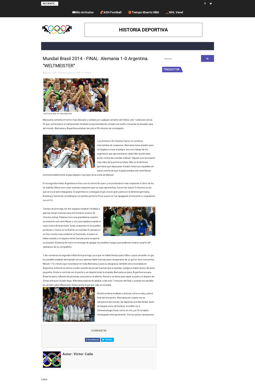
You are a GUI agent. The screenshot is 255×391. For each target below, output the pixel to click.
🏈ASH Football (110, 12)
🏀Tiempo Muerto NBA (143, 12)
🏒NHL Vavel (174, 12)
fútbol (88, 72)
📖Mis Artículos (83, 12)
